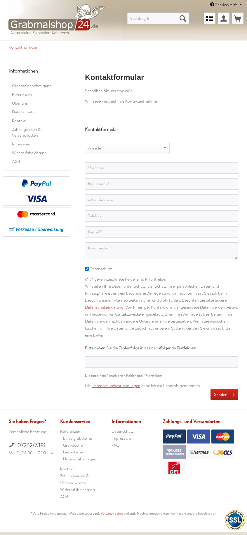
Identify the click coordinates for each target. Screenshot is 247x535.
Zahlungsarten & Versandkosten (26, 132)
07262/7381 (27, 445)
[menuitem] (158, 18)
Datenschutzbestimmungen (116, 385)
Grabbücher (73, 445)
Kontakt (19, 121)
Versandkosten (112, 513)
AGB (16, 161)
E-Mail (99, 335)
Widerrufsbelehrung (29, 153)
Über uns (20, 103)
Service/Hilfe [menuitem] (224, 5)
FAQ (116, 445)
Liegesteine (73, 452)
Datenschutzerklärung (104, 307)
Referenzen (22, 94)
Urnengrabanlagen (79, 459)
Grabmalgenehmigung (32, 86)
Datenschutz (23, 112)
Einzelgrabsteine (77, 438)
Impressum (22, 144)
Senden (224, 393)
